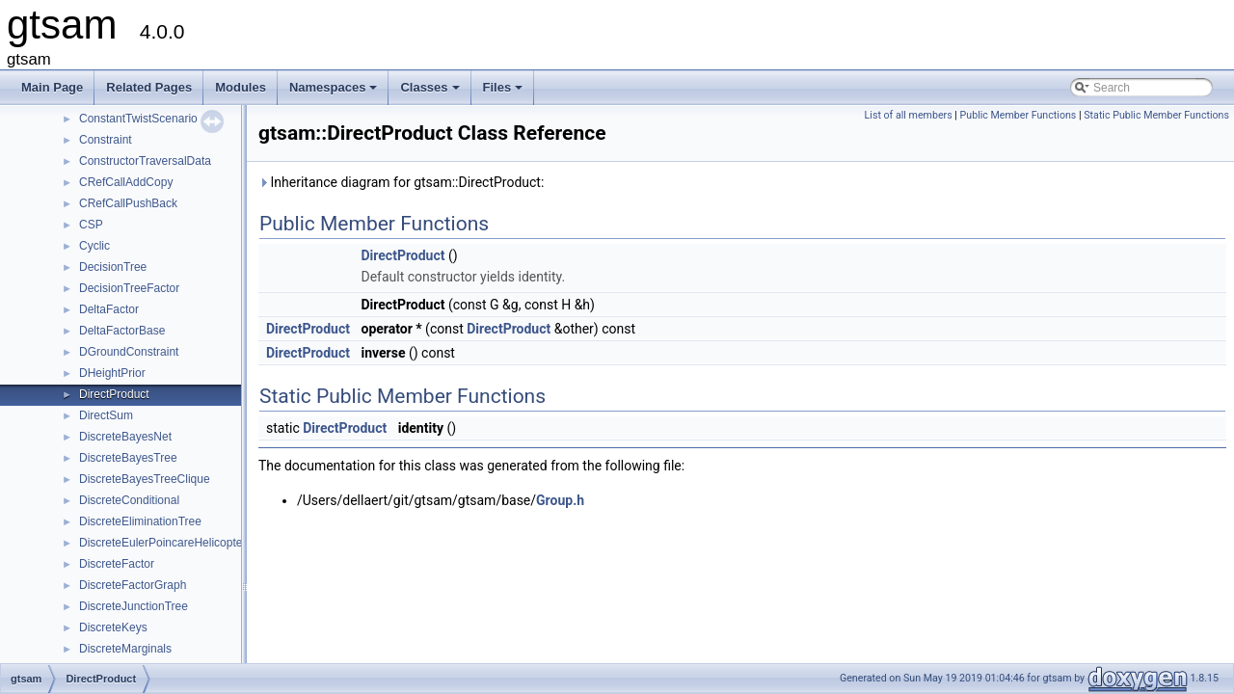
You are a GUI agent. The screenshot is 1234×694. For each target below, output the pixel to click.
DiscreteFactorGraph (132, 585)
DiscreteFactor (116, 564)
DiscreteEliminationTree (140, 521)
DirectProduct (114, 394)
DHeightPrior (112, 373)
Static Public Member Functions (1156, 115)
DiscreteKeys (113, 627)
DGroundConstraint (128, 352)
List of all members (908, 115)
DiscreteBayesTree (128, 458)
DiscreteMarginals (125, 648)
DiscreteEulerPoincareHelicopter (162, 542)
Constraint (105, 140)
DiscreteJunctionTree (133, 606)
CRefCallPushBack (128, 203)
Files (504, 92)
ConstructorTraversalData (145, 161)
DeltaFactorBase (122, 330)
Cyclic (94, 246)
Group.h (560, 500)
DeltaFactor (109, 309)
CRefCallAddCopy (126, 182)
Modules (240, 87)
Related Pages (149, 87)
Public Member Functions (1018, 115)
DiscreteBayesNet (125, 436)
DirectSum (106, 415)
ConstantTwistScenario (138, 118)
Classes (431, 92)
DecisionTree (113, 267)
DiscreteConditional (129, 500)
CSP (91, 224)
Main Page (52, 87)
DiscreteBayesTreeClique (144, 479)
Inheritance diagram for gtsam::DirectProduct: (401, 182)
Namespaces (335, 92)
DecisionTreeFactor (129, 288)
